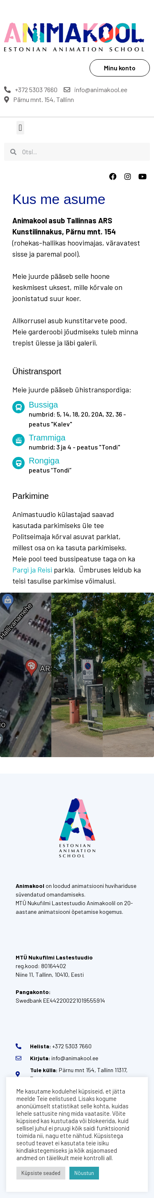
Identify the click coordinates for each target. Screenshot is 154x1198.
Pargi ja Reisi (32, 569)
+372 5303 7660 (30, 89)
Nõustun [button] (84, 1173)
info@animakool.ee (95, 89)
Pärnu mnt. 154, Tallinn (39, 99)
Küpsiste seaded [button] (40, 1173)
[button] (20, 127)
